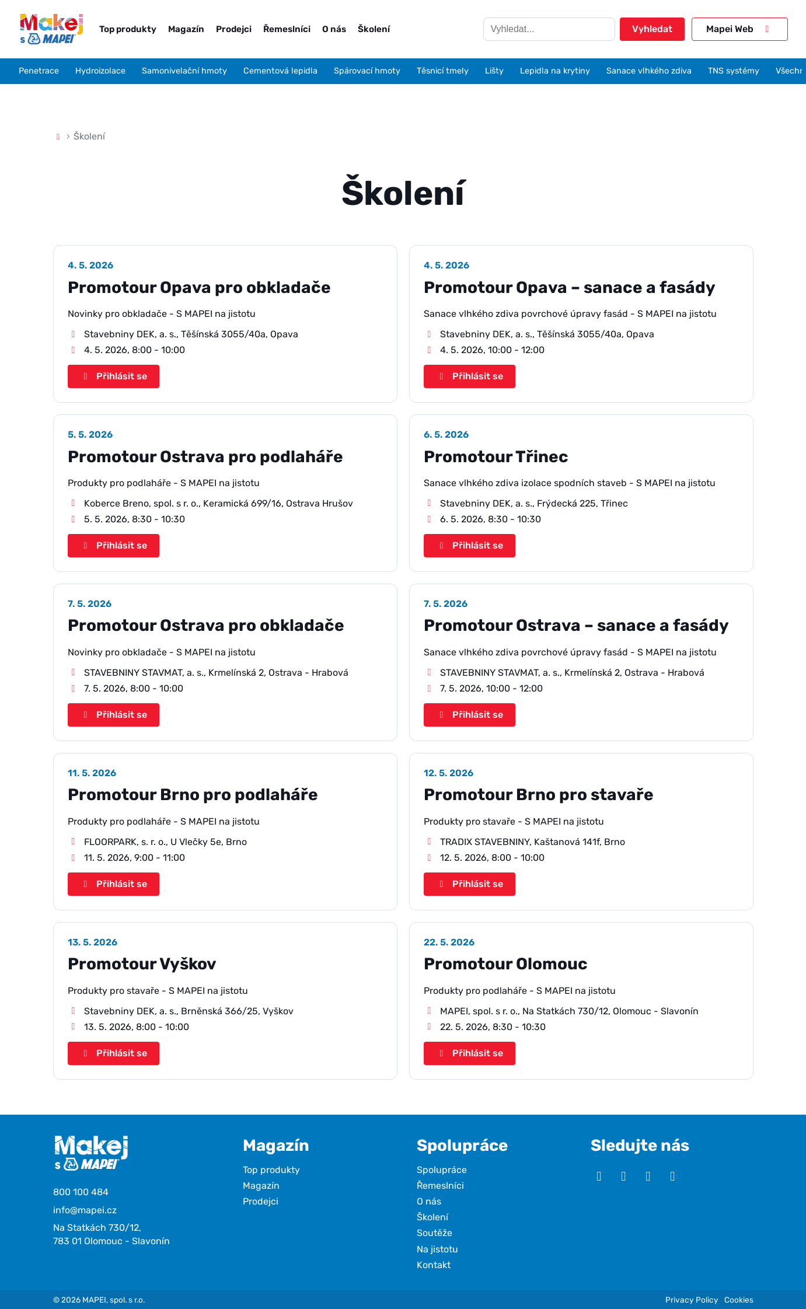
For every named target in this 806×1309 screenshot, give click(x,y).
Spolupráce (442, 1169)
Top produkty (127, 29)
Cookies (738, 1299)
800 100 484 (81, 1192)
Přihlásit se (113, 376)
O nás (334, 29)
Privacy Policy (691, 1299)
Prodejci (234, 29)
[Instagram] (623, 1176)
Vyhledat (652, 28)
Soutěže (434, 1232)
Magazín (186, 29)
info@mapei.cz (85, 1210)
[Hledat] (549, 29)
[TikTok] (672, 1176)
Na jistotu (437, 1249)
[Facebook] (648, 1176)
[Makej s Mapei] (51, 29)
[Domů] (58, 136)
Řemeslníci (286, 29)
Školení (374, 29)
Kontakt (434, 1264)
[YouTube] (599, 1176)
